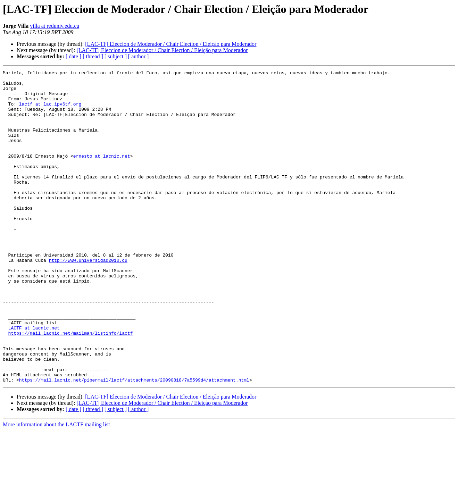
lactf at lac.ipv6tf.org (50, 111)
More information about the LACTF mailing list (56, 487)
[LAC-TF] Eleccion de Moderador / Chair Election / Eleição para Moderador (170, 44)
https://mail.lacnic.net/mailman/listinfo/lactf (70, 386)
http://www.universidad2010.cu (88, 298)
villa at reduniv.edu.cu (54, 26)
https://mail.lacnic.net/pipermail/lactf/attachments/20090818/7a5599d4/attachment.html (134, 442)
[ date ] (73, 56)
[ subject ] (116, 56)
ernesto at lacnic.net (101, 173)
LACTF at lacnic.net (34, 380)
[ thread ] (93, 56)
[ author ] (138, 56)
